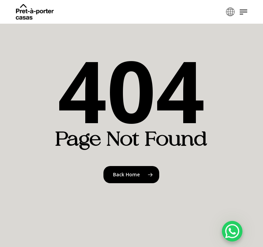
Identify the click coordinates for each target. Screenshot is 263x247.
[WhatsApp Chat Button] (232, 231)
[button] (243, 12)
